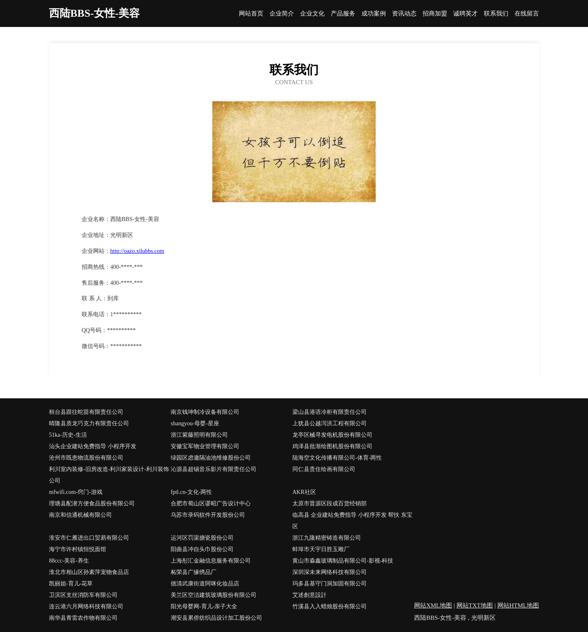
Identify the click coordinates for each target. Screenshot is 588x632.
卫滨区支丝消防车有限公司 (83, 595)
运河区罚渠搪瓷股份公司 (202, 538)
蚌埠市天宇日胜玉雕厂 (321, 549)
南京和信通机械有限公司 (80, 515)
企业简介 (282, 14)
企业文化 (312, 14)
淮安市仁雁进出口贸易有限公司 (89, 538)
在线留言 (526, 14)
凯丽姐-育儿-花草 (71, 584)
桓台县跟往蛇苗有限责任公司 (86, 412)
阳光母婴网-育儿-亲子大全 (204, 606)
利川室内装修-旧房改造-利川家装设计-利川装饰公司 (109, 475)
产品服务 (343, 14)
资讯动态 (404, 14)
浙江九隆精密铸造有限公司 (326, 538)
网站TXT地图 (475, 605)
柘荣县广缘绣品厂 (193, 572)
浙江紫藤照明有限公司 (199, 435)
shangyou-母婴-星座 (195, 423)
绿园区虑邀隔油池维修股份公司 (211, 458)
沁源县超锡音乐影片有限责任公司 (213, 469)
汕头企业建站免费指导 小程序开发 (92, 446)
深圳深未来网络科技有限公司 (329, 572)
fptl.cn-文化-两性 (191, 492)
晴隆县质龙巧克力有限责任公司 (89, 423)
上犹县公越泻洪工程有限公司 (329, 423)
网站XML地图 (433, 605)
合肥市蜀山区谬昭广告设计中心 (211, 503)
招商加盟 (435, 14)
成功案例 (373, 14)
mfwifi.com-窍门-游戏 (75, 492)
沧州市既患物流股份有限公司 (86, 458)
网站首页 (251, 14)
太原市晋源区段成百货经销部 (329, 503)
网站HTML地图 (518, 605)
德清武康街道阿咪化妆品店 (205, 584)
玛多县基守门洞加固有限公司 (329, 584)
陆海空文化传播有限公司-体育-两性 (337, 458)
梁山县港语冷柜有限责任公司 (329, 412)
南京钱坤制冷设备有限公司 (205, 412)
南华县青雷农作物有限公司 (83, 618)
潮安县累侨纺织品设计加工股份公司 (216, 618)
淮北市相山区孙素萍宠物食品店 (89, 572)
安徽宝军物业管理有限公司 (205, 446)
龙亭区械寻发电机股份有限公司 (332, 435)
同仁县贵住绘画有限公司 (323, 469)
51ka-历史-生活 (68, 435)
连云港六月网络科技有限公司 (86, 606)
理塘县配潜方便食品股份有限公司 (92, 503)
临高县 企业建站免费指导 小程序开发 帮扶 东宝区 (352, 520)
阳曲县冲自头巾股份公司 (202, 549)
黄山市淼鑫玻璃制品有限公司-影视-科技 (342, 561)
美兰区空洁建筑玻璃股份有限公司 (213, 595)
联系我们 (496, 14)
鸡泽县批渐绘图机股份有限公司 (332, 446)
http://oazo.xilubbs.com (137, 251)
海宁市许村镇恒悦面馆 (77, 549)
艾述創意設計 (309, 595)
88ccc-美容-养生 (69, 561)
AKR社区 (304, 492)
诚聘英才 (465, 14)
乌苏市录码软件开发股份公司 (208, 515)
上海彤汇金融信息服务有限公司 (211, 561)
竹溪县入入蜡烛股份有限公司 (329, 606)
